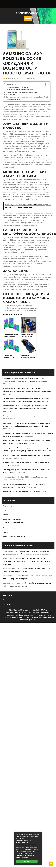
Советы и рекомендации (12, 519)
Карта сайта (7, 595)
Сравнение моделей (10, 528)
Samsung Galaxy (28, 12)
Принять (27, 861)
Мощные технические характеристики (20, 89)
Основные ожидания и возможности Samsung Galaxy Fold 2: (27, 97)
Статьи (5, 532)
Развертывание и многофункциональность (21, 92)
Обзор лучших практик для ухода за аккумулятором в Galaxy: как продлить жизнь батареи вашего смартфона (26, 561)
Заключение (10, 94)
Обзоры (6, 515)
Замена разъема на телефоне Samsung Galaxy (20, 491)
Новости (6, 510)
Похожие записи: (14, 99)
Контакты (7, 604)
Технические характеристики (14, 537)
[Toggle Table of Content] (46, 84)
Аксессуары (7, 506)
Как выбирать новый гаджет (15, 522)
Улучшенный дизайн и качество (17, 87)
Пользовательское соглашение (15, 600)
